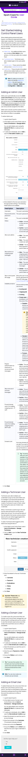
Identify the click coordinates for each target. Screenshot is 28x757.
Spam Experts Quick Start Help (9, 22)
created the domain (17, 67)
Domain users (8, 65)
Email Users (7, 69)
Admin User (7, 51)
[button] (21, 10)
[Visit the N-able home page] (13, 6)
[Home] (14, 16)
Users (9, 59)
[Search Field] (15, 10)
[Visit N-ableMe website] (23, 2)
